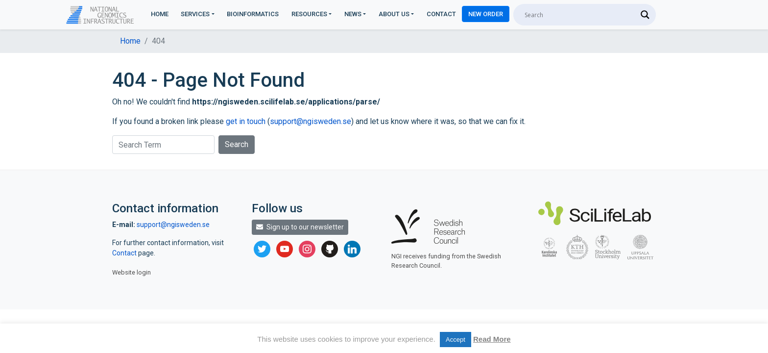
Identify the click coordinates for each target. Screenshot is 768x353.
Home (159, 14)
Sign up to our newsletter (300, 227)
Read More (492, 339)
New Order (485, 14)
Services (195, 14)
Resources (309, 14)
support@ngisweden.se (310, 121)
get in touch (245, 121)
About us (394, 14)
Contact (441, 14)
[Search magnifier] (645, 15)
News (352, 14)
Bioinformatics (253, 14)
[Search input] (580, 15)
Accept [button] (455, 339)
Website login (131, 272)
